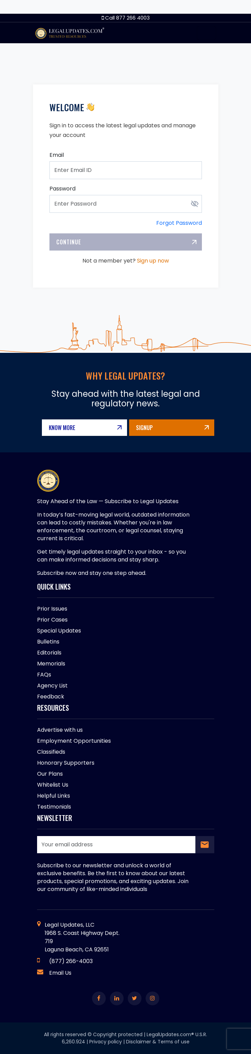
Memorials (51, 664)
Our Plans (50, 774)
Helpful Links (53, 796)
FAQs (44, 675)
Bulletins (48, 642)
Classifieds (51, 752)
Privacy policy (105, 1041)
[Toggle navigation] (206, 33)
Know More (62, 428)
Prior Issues (52, 609)
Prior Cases (52, 620)
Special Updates (59, 631)
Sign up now (153, 261)
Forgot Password (179, 223)
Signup (144, 428)
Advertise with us (60, 730)
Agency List (52, 686)
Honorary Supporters (65, 763)
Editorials (49, 653)
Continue (68, 242)
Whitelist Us (52, 785)
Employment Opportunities (74, 741)
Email (56, 155)
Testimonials (54, 807)
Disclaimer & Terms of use (158, 1041)
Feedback (50, 696)
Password (62, 189)
